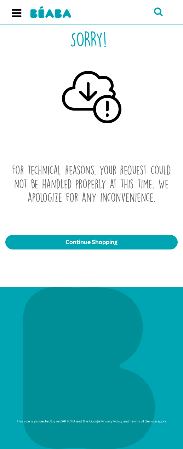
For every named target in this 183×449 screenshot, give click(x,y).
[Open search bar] (158, 12)
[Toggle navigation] (16, 12)
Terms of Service (143, 421)
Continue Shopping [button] (91, 242)
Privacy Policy (111, 421)
